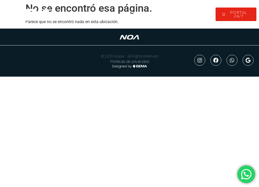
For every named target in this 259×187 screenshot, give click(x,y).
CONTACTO (16, 66)
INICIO (11, 54)
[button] (134, 14)
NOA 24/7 (14, 71)
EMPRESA (15, 60)
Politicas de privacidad (129, 61)
